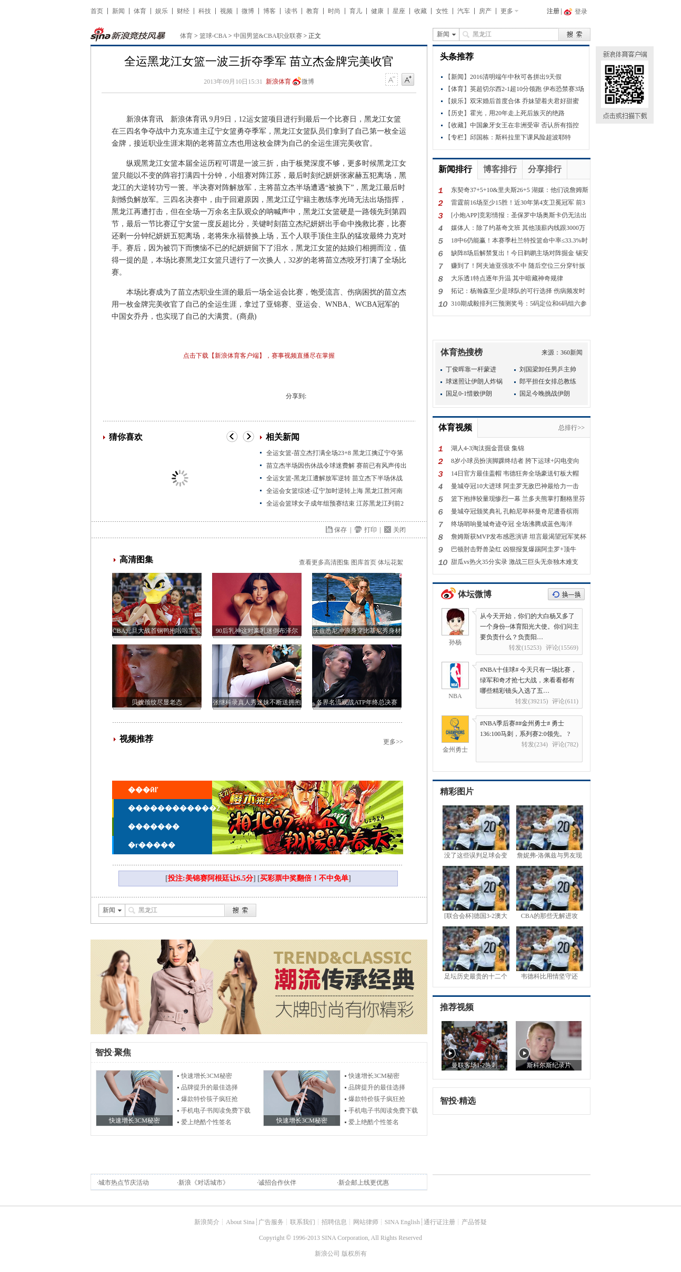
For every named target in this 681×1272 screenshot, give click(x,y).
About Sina (240, 1222)
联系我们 (302, 1222)
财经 (183, 11)
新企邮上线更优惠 (363, 1182)
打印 (370, 529)
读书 (291, 11)
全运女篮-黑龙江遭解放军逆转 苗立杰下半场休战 (334, 478)
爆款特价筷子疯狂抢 (209, 1099)
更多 (506, 11)
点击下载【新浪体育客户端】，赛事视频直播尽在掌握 (259, 355)
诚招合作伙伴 (277, 1182)
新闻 (118, 11)
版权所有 (354, 1253)
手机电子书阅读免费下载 (216, 1110)
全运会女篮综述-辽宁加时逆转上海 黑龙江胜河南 (334, 490)
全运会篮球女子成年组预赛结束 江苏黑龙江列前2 (335, 503)
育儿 (355, 11)
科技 (204, 11)
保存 (340, 529)
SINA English (402, 1222)
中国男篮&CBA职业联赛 (268, 35)
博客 (269, 11)
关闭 (399, 529)
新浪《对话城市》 (203, 1182)
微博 (248, 11)
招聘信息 (334, 1222)
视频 (226, 11)
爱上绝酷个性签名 (206, 1122)
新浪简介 (206, 1222)
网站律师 (365, 1222)
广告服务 (271, 1222)
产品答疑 (474, 1222)
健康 (377, 11)
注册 (553, 11)
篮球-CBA (213, 35)
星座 (399, 11)
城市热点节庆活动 (123, 1182)
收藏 (420, 11)
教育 (312, 11)
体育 (140, 11)
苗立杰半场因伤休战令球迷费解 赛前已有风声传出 (336, 465)
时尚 (334, 11)
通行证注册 (439, 1222)
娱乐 (161, 11)
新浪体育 (278, 81)
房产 (485, 11)
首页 (97, 11)
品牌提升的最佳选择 (209, 1087)
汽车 (463, 11)
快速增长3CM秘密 (206, 1075)
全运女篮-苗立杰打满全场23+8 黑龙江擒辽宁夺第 (334, 453)
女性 (442, 11)
